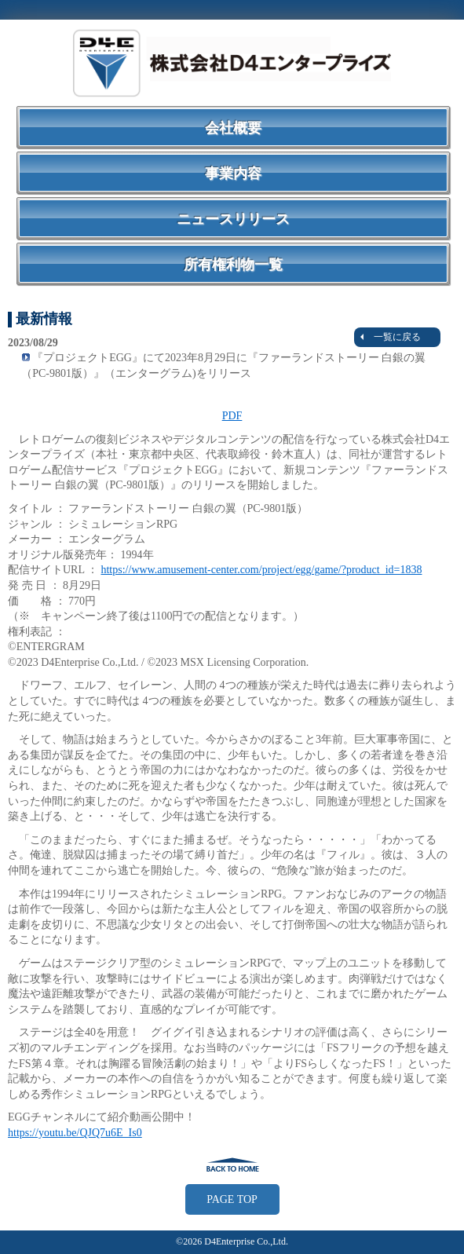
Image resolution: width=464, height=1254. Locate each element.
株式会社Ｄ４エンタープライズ (232, 62)
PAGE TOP (232, 1199)
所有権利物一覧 (233, 264)
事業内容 (233, 173)
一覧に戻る (390, 336)
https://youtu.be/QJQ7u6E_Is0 (75, 1133)
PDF (232, 416)
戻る (232, 1164)
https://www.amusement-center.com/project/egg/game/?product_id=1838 (261, 570)
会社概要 (233, 128)
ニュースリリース (233, 219)
